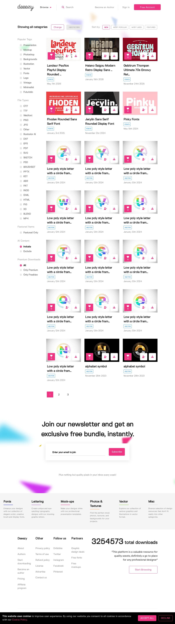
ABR (24, 181)
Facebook (58, 566)
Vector (51, 178)
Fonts (50, 79)
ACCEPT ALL (147, 618)
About (21, 548)
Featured (151, 27)
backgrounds (28, 59)
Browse (48, 7)
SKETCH (26, 158)
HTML (25, 200)
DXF (24, 139)
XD (23, 209)
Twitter (57, 554)
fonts (24, 73)
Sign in (126, 7)
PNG (24, 120)
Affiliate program (22, 586)
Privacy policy (42, 548)
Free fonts (76, 558)
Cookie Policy (19, 620)
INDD (24, 190)
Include (25, 247)
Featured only (29, 233)
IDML (24, 195)
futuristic (26, 92)
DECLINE (165, 618)
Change (58, 27)
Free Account (147, 7)
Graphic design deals (77, 550)
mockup (26, 50)
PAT (24, 186)
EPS (24, 144)
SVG (24, 153)
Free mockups (76, 565)
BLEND (25, 214)
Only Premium (29, 270)
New (106, 27)
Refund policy (42, 560)
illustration (27, 64)
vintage (25, 83)
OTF (24, 106)
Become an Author (106, 7)
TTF (23, 111)
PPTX (24, 172)
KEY (23, 176)
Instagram (58, 560)
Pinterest (58, 572)
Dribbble (57, 548)
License (39, 566)
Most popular (119, 27)
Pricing (21, 579)
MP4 (24, 219)
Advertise (40, 572)
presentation (28, 45)
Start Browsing (143, 570)
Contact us (41, 578)
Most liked (137, 27)
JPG (24, 125)
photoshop (27, 55)
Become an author (23, 571)
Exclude (25, 251)
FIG (23, 204)
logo (24, 78)
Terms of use (42, 554)
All (23, 265)
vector (25, 69)
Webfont (26, 115)
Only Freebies (28, 275)
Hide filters (74, 27)
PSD (24, 162)
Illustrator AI (28, 134)
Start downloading (24, 562)
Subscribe (117, 451)
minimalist (27, 87)
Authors (22, 554)
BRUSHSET (27, 167)
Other (24, 130)
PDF (24, 148)
